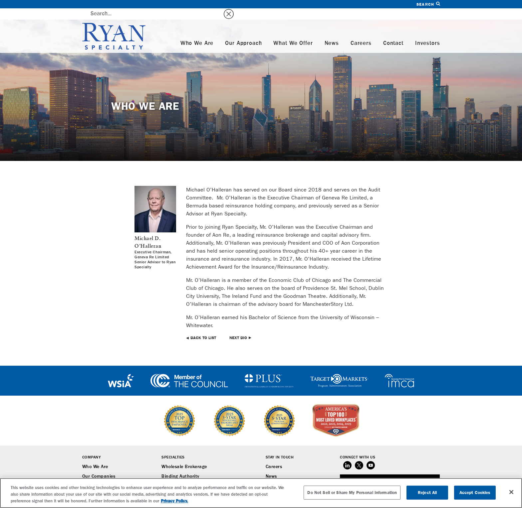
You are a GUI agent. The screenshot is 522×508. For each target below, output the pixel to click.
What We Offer (293, 32)
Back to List (203, 326)
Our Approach (243, 32)
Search (428, 4)
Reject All (427, 492)
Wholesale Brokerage (184, 455)
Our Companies (99, 465)
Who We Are (197, 32)
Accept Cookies (475, 492)
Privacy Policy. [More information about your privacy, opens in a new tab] (174, 500)
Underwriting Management (190, 474)
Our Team (92, 474)
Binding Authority (180, 465)
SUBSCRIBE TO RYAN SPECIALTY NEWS (390, 470)
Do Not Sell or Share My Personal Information (352, 492)
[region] (261, 493)
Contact (393, 32)
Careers (361, 32)
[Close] (511, 492)
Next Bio (238, 326)
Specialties (173, 446)
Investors (427, 32)
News (332, 32)
